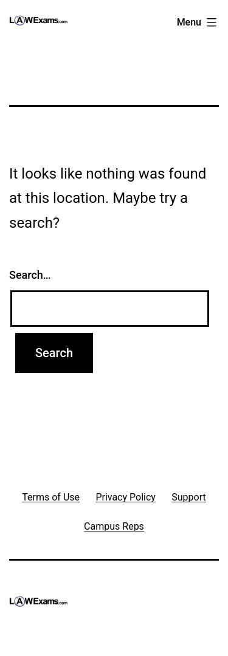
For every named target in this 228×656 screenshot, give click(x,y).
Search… (30, 274)
